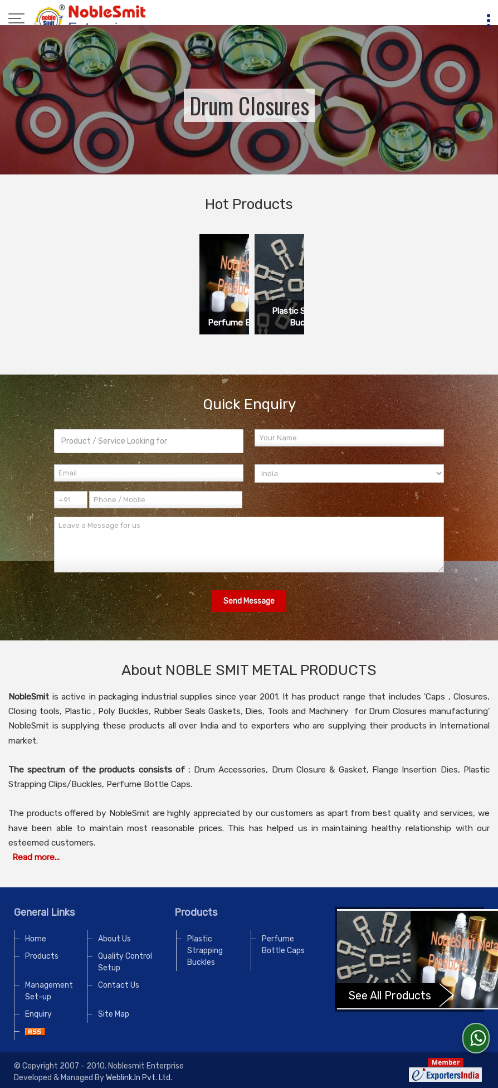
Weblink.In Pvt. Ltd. (139, 1077)
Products (41, 956)
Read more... (36, 857)
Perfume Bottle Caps (283, 944)
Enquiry (38, 1014)
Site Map (113, 1014)
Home (35, 939)
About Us (114, 939)
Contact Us (118, 985)
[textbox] (148, 441)
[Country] (349, 473)
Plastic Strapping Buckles (205, 950)
